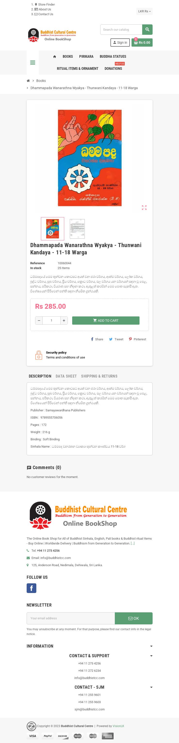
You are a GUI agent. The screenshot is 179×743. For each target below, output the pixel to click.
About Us (42, 9)
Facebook (31, 588)
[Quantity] (51, 320)
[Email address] (71, 618)
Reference (37, 263)
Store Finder (44, 4)
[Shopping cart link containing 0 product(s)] (142, 42)
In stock (35, 268)
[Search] (126, 29)
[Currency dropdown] (144, 11)
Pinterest (137, 339)
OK (133, 618)
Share (97, 339)
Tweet (116, 339)
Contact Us (43, 14)
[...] (132, 543)
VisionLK (118, 726)
